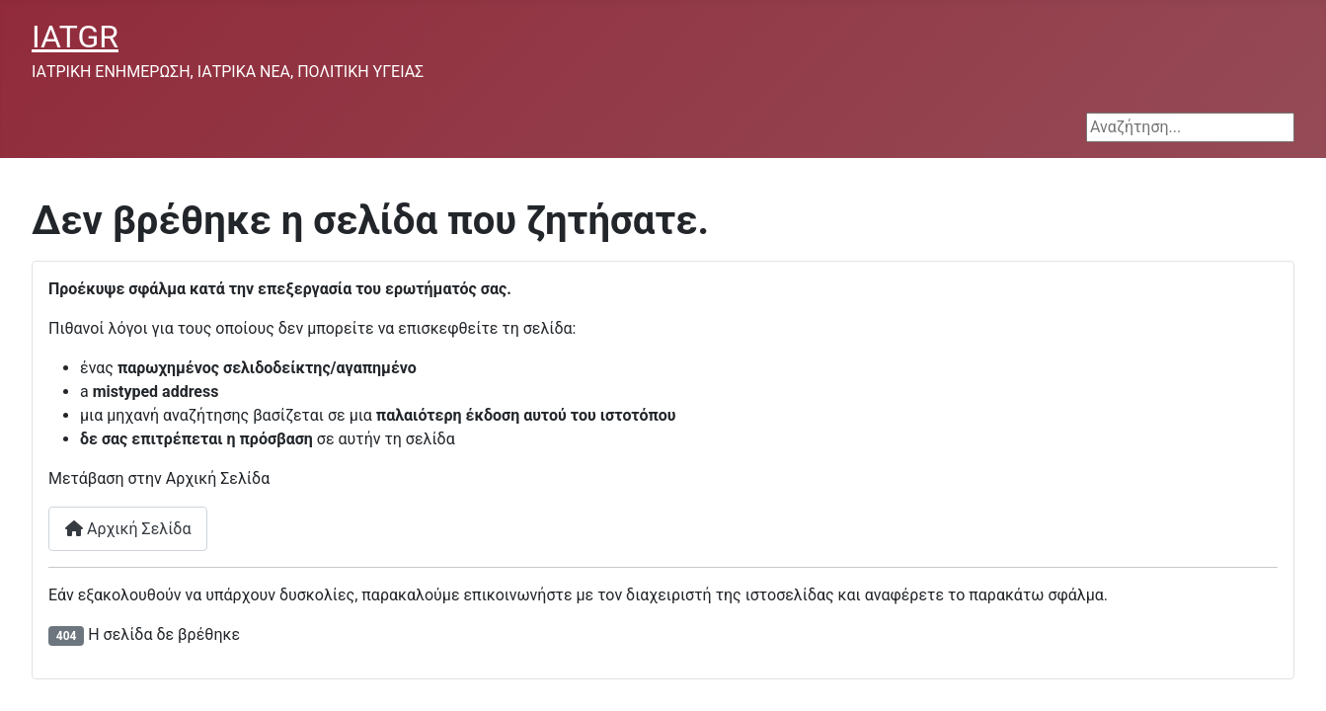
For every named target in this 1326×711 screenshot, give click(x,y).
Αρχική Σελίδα (128, 528)
